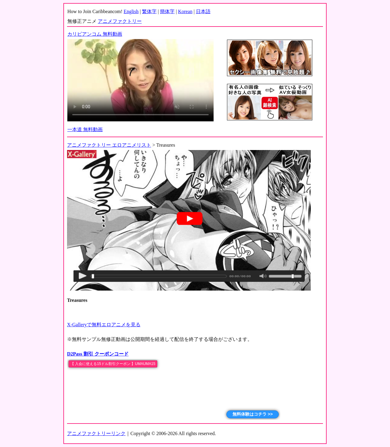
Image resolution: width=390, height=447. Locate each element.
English (131, 11)
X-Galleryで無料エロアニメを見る (103, 324)
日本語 (203, 11)
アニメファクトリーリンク (96, 433)
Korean (185, 11)
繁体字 (149, 11)
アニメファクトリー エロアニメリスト (109, 145)
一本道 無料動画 (85, 129)
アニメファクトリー (120, 21)
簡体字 (167, 11)
